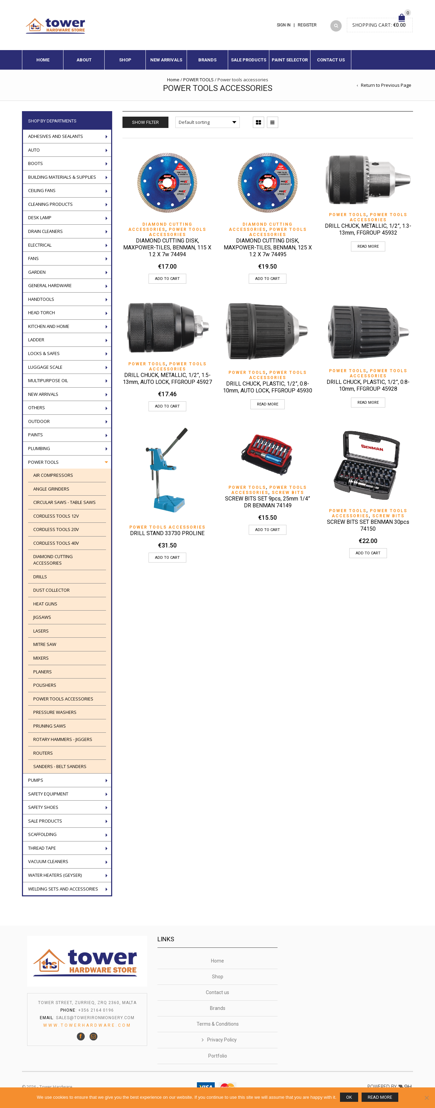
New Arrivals (166, 59)
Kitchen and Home (48, 326)
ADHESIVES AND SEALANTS (55, 136)
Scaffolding (42, 834)
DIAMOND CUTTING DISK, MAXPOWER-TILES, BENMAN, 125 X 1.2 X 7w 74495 (268, 247)
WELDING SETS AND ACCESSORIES (63, 889)
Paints (35, 435)
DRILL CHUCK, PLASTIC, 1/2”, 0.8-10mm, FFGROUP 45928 (368, 385)
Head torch (41, 312)
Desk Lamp (39, 217)
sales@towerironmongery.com (95, 1017)
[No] (426, 1097)
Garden (37, 272)
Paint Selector (290, 59)
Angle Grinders (51, 489)
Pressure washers (55, 712)
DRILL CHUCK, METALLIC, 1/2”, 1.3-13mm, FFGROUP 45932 (368, 229)
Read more (368, 246)
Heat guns (45, 604)
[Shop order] (207, 122)
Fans (33, 258)
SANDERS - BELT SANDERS (59, 766)
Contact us (331, 59)
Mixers (41, 658)
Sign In (284, 25)
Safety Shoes (43, 807)
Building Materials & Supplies (62, 177)
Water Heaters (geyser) (55, 875)
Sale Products (248, 59)
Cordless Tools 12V (56, 516)
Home (42, 59)
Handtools (41, 299)
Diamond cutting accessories (160, 227)
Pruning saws (49, 726)
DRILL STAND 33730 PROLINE (167, 533)
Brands (207, 59)
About (84, 59)
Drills (40, 577)
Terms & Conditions (218, 1024)
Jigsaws (42, 617)
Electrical (39, 245)
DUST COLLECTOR (51, 590)
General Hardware (50, 285)
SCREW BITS (288, 492)
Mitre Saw (44, 644)
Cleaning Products (50, 204)
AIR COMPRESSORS (53, 475)
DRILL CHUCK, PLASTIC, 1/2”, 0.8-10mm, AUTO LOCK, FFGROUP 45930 (267, 387)
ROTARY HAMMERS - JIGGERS (62, 739)
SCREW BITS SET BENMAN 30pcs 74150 (368, 525)
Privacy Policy (222, 1039)
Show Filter (145, 122)
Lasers (41, 631)
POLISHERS (44, 685)
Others (36, 407)
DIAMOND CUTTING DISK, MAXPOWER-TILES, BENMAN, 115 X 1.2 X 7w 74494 (167, 247)
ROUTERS (43, 753)
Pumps (35, 780)
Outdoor (39, 421)
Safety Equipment (48, 794)
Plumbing (39, 448)
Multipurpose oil (48, 380)
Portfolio (217, 1056)
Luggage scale (45, 367)
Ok (349, 1097)
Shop (125, 59)
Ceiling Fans (42, 190)
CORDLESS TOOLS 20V (56, 529)
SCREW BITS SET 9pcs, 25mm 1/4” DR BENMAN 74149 (267, 502)
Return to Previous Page (386, 85)
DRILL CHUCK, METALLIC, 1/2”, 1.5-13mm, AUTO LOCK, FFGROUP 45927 (167, 378)
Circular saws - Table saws (64, 502)
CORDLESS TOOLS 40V (56, 543)
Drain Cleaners (45, 231)
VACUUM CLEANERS (48, 861)
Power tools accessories (178, 232)
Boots (35, 163)
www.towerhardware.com (87, 1025)
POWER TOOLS (198, 79)
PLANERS (42, 672)
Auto (34, 150)
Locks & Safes (44, 353)
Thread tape (42, 848)
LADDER (36, 340)
